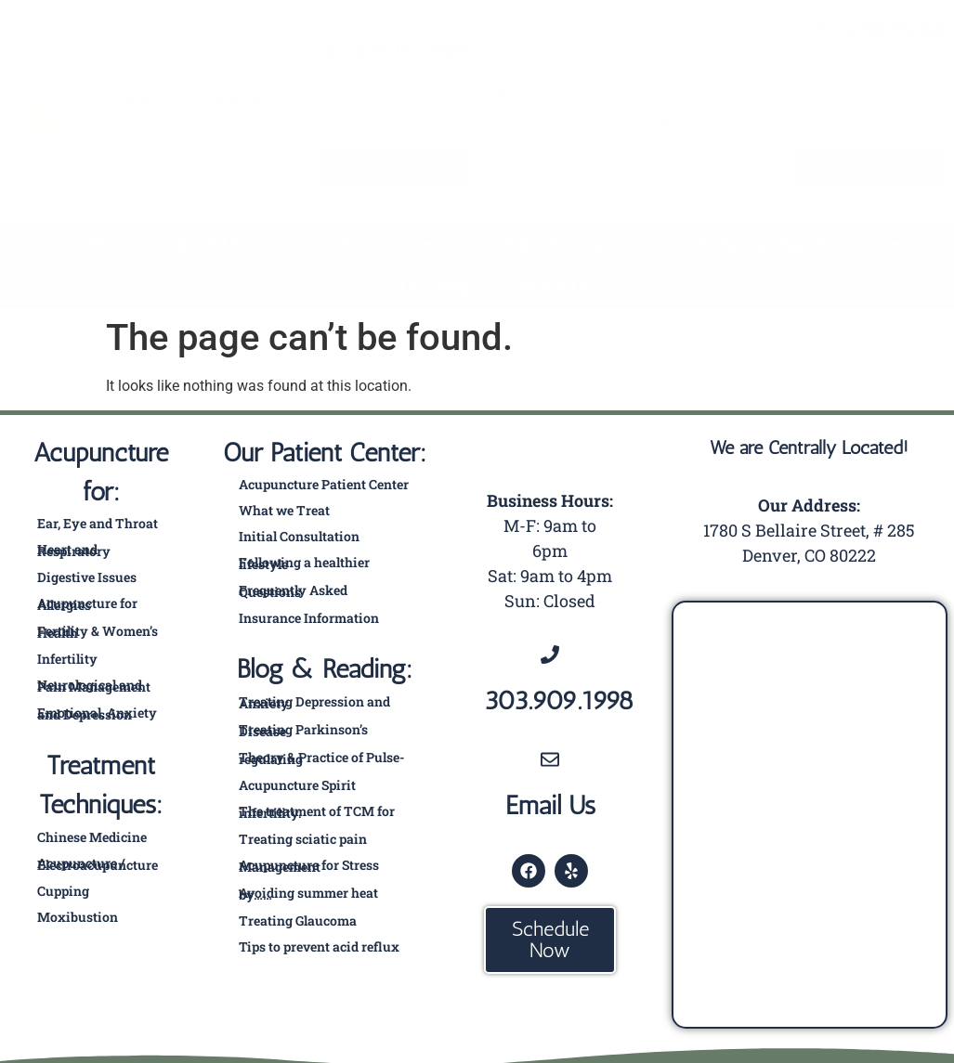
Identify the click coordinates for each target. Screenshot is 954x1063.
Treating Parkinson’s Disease (303, 730)
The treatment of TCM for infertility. (317, 812)
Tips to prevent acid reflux (319, 946)
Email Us (550, 804)
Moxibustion (77, 917)
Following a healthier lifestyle (304, 563)
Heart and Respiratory (74, 550)
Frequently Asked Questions (293, 591)
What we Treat (284, 510)
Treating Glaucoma (298, 920)
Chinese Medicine (92, 837)
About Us (220, 244)
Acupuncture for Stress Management (309, 865)
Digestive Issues (87, 577)
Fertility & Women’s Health (97, 632)
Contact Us (548, 287)
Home (111, 244)
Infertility (67, 659)
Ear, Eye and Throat (97, 523)
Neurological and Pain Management (93, 685)
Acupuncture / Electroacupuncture (97, 864)
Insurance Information (309, 618)
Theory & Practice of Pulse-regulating (322, 758)
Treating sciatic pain (303, 839)
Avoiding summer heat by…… (308, 893)
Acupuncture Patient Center (324, 484)
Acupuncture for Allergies (87, 604)
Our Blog (434, 287)
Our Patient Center (557, 244)
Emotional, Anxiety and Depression (97, 713)
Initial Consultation (299, 536)
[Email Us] (550, 758)
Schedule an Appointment (791, 244)
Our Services (371, 244)
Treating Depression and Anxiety (314, 702)
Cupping (63, 891)
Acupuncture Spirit (297, 785)
